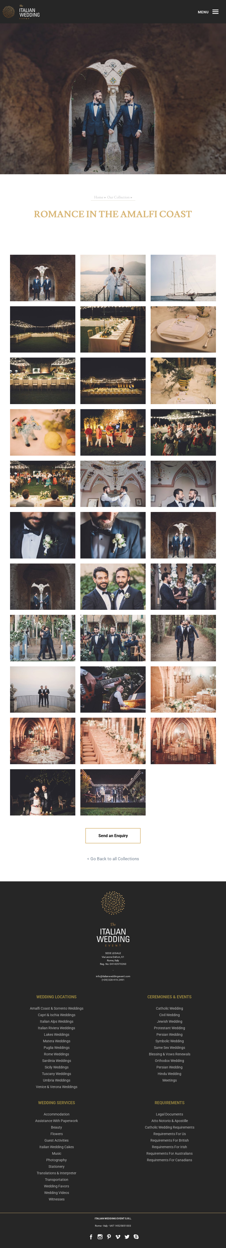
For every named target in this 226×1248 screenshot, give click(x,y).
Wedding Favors (56, 1186)
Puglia (57, 1048)
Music (56, 1153)
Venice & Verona (56, 1087)
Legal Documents (169, 1114)
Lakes (56, 1034)
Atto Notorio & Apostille (169, 1121)
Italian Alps (56, 1021)
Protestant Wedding (169, 1028)
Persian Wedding (169, 1034)
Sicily (57, 1067)
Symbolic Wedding (169, 1041)
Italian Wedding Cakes (56, 1147)
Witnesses (57, 1199)
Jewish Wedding (169, 1021)
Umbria (56, 1080)
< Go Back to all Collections (113, 858)
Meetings (169, 1080)
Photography (56, 1160)
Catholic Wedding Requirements (169, 1127)
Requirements (170, 1102)
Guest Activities (56, 1140)
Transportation (56, 1180)
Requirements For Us (169, 1134)
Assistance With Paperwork (56, 1121)
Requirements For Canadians (169, 1160)
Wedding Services (56, 1102)
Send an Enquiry (113, 835)
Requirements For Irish (169, 1147)
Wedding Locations (56, 997)
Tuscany (56, 1074)
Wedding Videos (56, 1193)
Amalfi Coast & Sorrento (56, 1008)
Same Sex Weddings (169, 1048)
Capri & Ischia (56, 1015)
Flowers (56, 1134)
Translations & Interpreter (56, 1173)
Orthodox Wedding (169, 1061)
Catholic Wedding (169, 1008)
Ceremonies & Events (169, 997)
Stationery (56, 1167)
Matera (56, 1041)
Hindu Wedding (169, 1074)
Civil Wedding (169, 1015)
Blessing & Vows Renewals (169, 1054)
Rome (56, 1054)
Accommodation (57, 1114)
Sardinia (56, 1061)
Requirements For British (169, 1140)
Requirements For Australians (169, 1153)
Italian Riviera (56, 1028)
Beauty (56, 1127)
